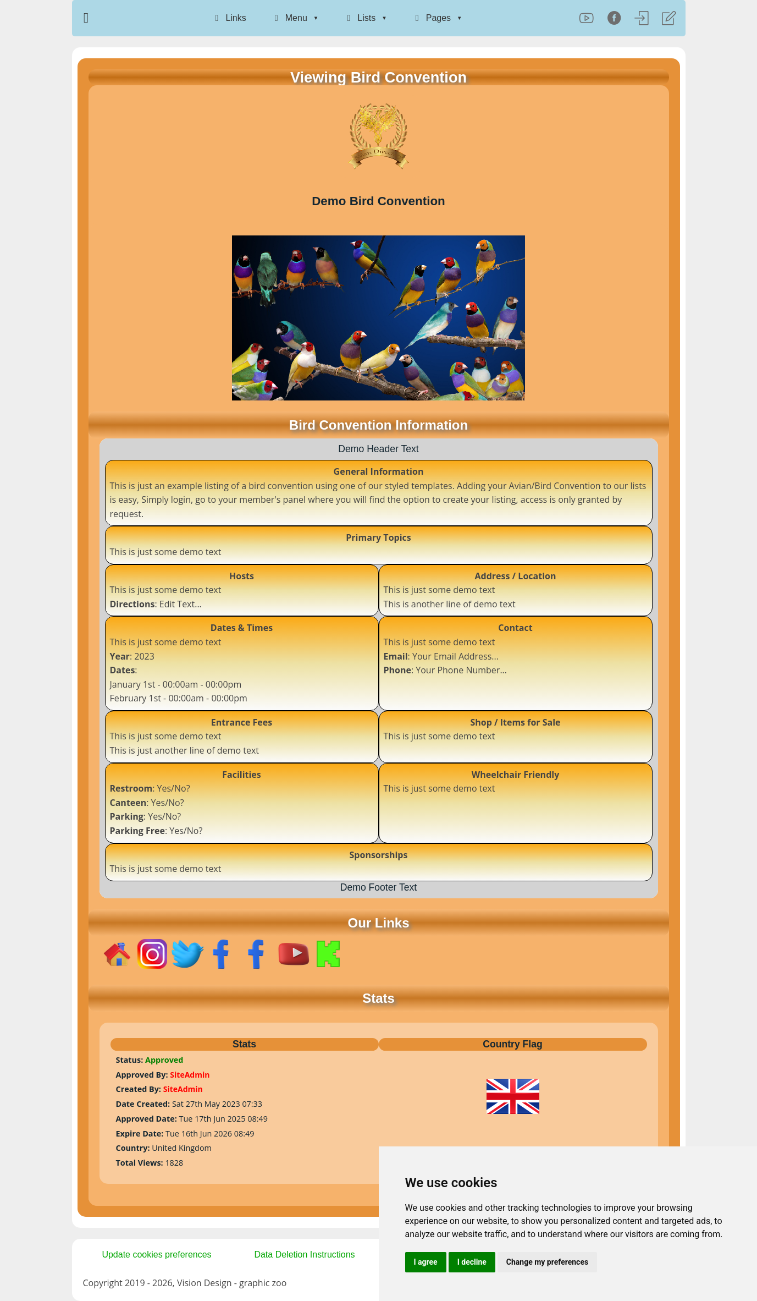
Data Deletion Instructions (304, 1254)
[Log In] (642, 18)
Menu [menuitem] (289, 18)
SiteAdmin (189, 1074)
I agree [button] (426, 1262)
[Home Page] (88, 18)
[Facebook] (614, 18)
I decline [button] (472, 1262)
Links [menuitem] (228, 18)
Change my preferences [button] (547, 1262)
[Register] (669, 18)
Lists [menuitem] (359, 18)
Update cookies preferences (156, 1254)
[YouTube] (587, 18)
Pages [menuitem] (431, 18)
